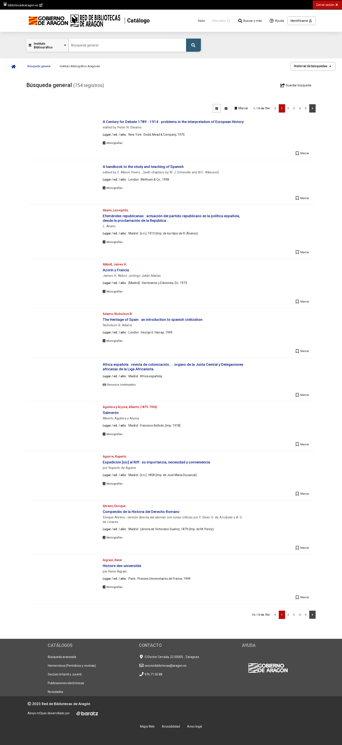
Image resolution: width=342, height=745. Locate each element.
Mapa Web (147, 726)
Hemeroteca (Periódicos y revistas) (72, 665)
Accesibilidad (171, 726)
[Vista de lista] (217, 108)
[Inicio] (13, 66)
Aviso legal (194, 726)
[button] (313, 66)
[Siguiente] (312, 108)
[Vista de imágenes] (226, 108)
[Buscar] (193, 45)
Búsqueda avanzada (62, 657)
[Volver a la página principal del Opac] (89, 21)
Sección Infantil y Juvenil (65, 674)
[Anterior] (275, 108)
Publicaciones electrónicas (66, 683)
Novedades (55, 692)
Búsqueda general (38, 66)
